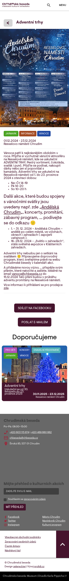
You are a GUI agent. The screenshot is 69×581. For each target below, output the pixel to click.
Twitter (12, 521)
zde (6, 288)
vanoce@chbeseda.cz (27, 274)
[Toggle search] (48, 6)
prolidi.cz (39, 566)
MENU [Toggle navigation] (60, 5)
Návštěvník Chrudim (53, 521)
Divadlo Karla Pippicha (51, 576)
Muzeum (32, 576)
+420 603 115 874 (19, 432)
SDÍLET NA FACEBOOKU (34, 308)
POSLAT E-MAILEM (35, 322)
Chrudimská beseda (14, 576)
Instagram (14, 525)
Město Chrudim (51, 517)
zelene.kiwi (19, 566)
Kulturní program (51, 525)
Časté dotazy (12, 546)
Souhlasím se (27, 499)
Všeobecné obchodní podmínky (23, 537)
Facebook (14, 517)
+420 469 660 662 (41, 432)
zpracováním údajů (35, 499)
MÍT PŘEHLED (15, 507)
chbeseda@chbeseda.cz (24, 438)
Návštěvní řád (12, 551)
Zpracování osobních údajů (20, 542)
